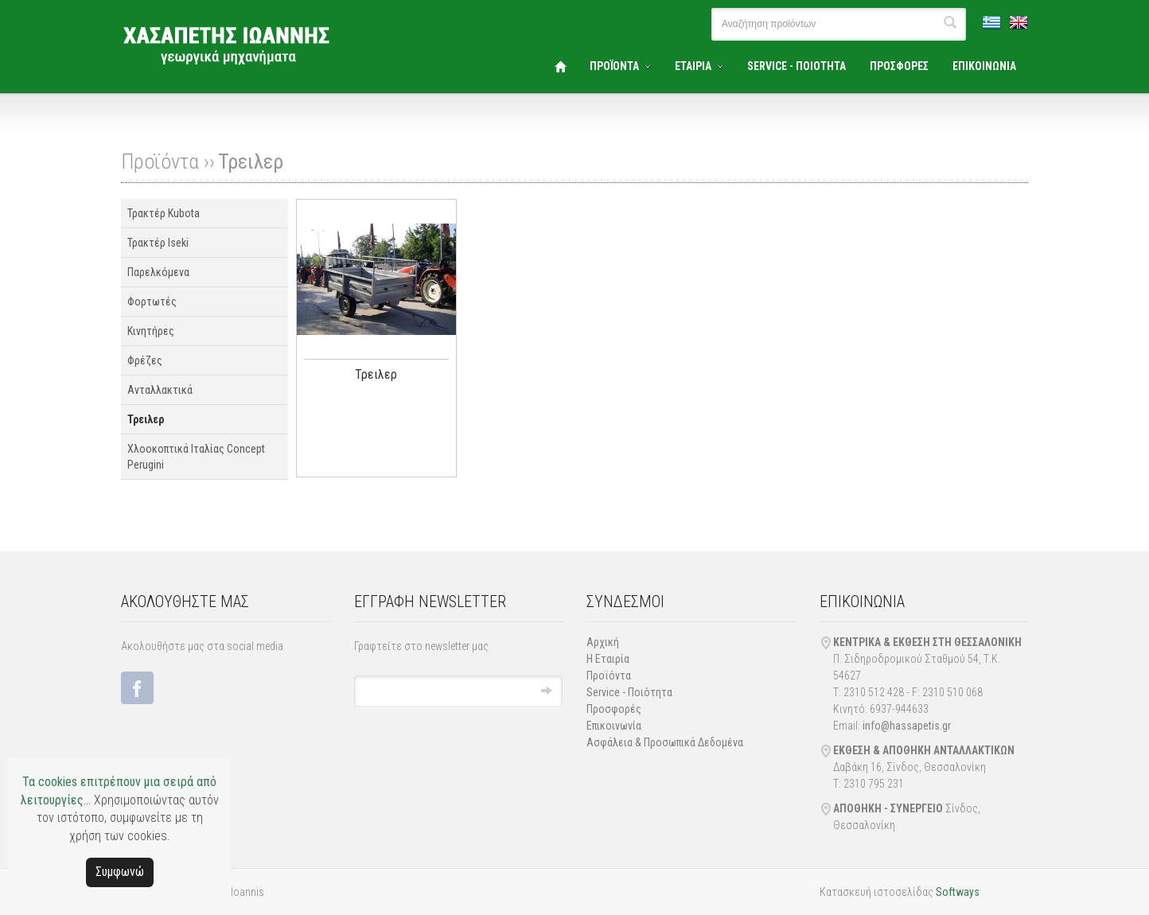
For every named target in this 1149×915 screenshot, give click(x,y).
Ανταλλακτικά (160, 390)
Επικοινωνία (613, 725)
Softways (958, 892)
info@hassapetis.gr (907, 725)
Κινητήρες (150, 331)
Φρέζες (144, 360)
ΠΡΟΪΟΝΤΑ (614, 66)
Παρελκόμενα (158, 272)
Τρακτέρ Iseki (158, 242)
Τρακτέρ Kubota (163, 213)
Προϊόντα (608, 675)
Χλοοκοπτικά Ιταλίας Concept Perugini (196, 456)
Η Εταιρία (607, 658)
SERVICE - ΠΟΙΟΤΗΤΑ (796, 66)
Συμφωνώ (119, 871)
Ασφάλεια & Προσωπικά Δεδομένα (664, 742)
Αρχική (602, 642)
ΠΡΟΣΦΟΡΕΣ (899, 66)
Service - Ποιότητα (629, 692)
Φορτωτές (152, 301)
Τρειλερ (250, 161)
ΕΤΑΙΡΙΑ (693, 66)
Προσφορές (613, 709)
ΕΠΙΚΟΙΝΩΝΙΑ (984, 66)
